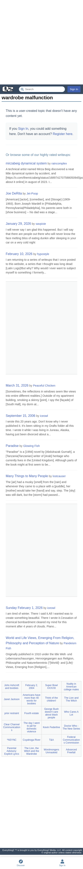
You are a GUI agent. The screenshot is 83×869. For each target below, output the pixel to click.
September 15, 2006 (20, 415)
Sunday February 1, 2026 (24, 608)
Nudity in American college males (71, 686)
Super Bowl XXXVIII (51, 687)
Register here (62, 134)
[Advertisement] (41, 42)
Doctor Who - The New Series (71, 727)
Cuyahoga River (31, 739)
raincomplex (59, 163)
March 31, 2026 (17, 385)
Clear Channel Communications (11, 727)
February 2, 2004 (31, 687)
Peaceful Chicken (44, 385)
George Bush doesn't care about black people (51, 713)
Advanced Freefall (71, 751)
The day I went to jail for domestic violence (32, 727)
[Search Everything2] (42, 89)
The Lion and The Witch (71, 699)
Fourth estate (31, 713)
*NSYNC (12, 739)
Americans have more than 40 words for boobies (31, 699)
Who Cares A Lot (71, 713)
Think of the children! (51, 699)
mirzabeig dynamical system (26, 163)
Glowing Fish (31, 445)
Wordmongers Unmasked (51, 751)
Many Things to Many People (27, 476)
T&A (51, 739)
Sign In (74, 89)
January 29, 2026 (18, 223)
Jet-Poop (32, 193)
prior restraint (11, 713)
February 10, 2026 (19, 254)
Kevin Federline (51, 727)
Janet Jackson (12, 699)
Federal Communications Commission (71, 740)
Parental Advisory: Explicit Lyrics (11, 751)
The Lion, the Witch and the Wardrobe (31, 751)
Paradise (12, 445)
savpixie (41, 223)
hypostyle (43, 254)
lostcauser (59, 476)
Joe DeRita (14, 193)
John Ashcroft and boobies (11, 687)
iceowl (44, 415)
